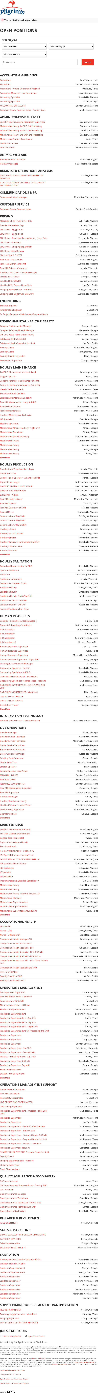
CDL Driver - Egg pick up (11, 229)
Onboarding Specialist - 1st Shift (15, 668)
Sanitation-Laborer (9, 143)
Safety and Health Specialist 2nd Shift (17, 343)
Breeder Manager (8, 732)
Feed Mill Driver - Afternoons (13, 268)
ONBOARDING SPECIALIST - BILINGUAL (19, 676)
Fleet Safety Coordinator (11, 1098)
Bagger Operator (8, 376)
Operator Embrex (8, 813)
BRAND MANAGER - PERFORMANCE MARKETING (23, 1234)
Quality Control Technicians (13, 1211)
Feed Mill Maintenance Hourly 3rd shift (18, 402)
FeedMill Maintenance (10, 410)
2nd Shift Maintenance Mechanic (15, 829)
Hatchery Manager (9, 796)
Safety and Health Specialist (13, 339)
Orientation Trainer (9, 705)
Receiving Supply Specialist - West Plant (18, 1314)
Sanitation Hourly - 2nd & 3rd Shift (16, 596)
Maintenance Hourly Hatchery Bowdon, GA (20, 893)
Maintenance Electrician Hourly (14, 436)
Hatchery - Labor (8, 529)
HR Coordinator (7, 629)
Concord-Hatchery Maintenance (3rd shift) (20, 385)
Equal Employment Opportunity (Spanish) (14, 1383)
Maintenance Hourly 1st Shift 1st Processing (21, 126)
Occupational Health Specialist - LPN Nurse (20, 956)
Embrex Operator (8, 766)
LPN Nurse (5, 926)
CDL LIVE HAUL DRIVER (11, 255)
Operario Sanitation (9, 570)
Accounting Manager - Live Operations (18, 93)
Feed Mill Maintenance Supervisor (16, 788)
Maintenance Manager (10, 898)
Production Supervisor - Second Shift (17, 1052)
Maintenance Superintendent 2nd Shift (18, 910)
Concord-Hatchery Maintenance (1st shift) (19, 380)
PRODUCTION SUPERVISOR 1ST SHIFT (18, 1056)
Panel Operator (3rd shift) (12, 1001)
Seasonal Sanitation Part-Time (14, 609)
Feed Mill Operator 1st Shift (13, 507)
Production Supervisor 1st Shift (15, 1147)
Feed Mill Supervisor (9, 792)
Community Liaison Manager (13, 197)
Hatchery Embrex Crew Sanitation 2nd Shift (20, 1259)
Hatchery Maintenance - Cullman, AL (17, 850)
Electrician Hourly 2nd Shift (12, 393)
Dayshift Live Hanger (10, 482)
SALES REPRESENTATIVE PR (13, 1247)
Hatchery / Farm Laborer (11, 533)
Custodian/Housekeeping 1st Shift (16, 566)
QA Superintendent (9, 1181)
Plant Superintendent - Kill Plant (15, 1005)
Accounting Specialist (10, 97)
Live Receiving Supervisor (12, 809)
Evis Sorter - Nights (9, 494)
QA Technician (6, 1189)
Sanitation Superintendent (12, 1268)
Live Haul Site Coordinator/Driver (15, 805)
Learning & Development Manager (16, 663)
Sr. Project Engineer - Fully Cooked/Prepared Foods (24, 314)
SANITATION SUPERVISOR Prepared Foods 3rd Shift (24, 1152)
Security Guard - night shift (12, 356)
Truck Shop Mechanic (10, 1169)
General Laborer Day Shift (12, 516)
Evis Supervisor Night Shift (12, 992)
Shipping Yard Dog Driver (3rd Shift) (17, 293)
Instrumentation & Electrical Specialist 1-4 (19, 880)
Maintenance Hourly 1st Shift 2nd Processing (21, 130)
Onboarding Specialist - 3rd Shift (15, 672)
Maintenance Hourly (9, 440)
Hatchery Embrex (8, 537)
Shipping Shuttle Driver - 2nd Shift (16, 289)
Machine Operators (9, 423)
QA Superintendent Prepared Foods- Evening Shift (23, 1185)
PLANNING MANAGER (10, 1309)
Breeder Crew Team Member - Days (17, 469)
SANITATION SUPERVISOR (12, 1073)
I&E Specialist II (7, 419)
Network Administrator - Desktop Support (20, 720)
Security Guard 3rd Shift (11, 976)
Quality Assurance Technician (14, 1198)
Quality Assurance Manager (13, 1194)
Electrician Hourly (8, 846)
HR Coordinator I (8, 642)
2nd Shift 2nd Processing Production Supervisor (22, 122)
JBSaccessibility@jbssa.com (41, 1359)
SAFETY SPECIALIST (9, 972)
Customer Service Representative (15, 209)
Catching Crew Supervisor (12, 758)
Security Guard (7, 347)
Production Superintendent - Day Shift (18, 1018)
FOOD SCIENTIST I (8, 1222)
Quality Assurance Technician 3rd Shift (18, 1206)
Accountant (5, 80)
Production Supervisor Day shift (15, 1065)
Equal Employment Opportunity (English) (14, 1379)
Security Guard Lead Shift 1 (12, 980)
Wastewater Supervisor (11, 360)
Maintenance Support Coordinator (16, 139)
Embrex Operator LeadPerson (14, 771)
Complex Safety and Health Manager (17, 330)
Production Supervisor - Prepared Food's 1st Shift (23, 1135)
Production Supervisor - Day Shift (16, 1048)
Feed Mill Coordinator (10, 1093)
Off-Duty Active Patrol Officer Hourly (17, 334)
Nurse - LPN (6, 930)
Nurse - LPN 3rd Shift (10, 935)
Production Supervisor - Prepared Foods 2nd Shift (23, 1139)
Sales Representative (10, 1243)
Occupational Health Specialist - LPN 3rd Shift (21, 952)
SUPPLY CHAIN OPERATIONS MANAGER (19, 1322)
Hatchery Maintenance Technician (16, 415)
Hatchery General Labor (11, 546)
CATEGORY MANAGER (10, 1239)
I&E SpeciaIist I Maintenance (13, 863)
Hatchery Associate (9, 163)
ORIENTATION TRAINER (11, 696)
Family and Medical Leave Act (10, 1375)
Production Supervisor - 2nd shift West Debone (22, 1126)
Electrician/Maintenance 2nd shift (15, 397)
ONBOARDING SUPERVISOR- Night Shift (19, 692)
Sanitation (5, 574)
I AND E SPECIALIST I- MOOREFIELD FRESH (20, 859)
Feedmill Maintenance (10, 406)
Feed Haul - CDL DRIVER (11, 259)
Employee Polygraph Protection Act (12, 1370)
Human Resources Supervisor (14, 646)
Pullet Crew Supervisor (10, 1069)
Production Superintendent (13, 1009)
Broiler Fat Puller (8, 473)
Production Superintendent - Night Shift (19, 1026)
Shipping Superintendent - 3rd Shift (17, 1160)
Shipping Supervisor (9, 1165)
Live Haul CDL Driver (9, 276)
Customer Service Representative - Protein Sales (22, 110)
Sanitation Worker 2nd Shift (13, 604)
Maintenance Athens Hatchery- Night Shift (20, 428)
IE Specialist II (6, 876)
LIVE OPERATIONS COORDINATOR (16, 1102)
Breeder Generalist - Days (12, 225)
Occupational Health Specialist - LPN (17, 947)
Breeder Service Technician (13, 159)
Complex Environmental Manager (16, 326)
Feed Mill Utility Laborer (11, 499)
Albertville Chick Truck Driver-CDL (16, 221)
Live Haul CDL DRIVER (10, 281)
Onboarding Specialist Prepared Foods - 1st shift (23, 680)
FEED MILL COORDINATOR (12, 783)
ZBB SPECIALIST (7, 147)
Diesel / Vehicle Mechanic (12, 389)
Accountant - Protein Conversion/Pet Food (20, 88)
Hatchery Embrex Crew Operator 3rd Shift (19, 542)
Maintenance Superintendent (14, 902)
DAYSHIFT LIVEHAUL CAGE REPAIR (16, 486)
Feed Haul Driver (8, 779)
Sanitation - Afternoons (11, 579)
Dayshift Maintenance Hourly (14, 842)
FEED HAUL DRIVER (9, 775)
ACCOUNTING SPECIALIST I (13, 105)
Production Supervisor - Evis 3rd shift (17, 1130)
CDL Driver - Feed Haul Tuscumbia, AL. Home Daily (23, 238)
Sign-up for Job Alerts (35, 1336)
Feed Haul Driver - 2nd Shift (13, 263)
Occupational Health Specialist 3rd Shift (18, 967)
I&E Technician (7, 868)
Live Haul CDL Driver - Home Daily (16, 285)
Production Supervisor (10, 1035)
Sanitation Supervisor (10, 1276)
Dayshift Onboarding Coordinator (16, 625)
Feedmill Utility (7, 512)
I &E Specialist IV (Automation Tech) (16, 855)
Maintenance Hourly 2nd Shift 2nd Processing (21, 134)
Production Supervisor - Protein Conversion (20, 1143)
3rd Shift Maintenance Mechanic (15, 833)
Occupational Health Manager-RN (16, 939)
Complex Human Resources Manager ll (18, 620)
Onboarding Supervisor (11, 1106)
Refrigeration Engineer (11, 309)
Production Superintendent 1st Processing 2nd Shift (24, 1030)
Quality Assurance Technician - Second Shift (20, 1202)
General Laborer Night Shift (13, 525)
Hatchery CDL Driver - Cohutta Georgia (18, 272)
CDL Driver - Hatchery (10, 242)
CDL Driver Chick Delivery (12, 251)
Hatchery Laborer (8, 550)
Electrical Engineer (8, 305)
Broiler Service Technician (12, 745)
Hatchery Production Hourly (13, 801)
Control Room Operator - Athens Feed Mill (20, 477)
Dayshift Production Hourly (13, 490)
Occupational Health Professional (16, 943)
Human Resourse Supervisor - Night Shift (19, 659)
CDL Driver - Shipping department (16, 246)
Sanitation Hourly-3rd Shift (12, 1263)
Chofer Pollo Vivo (8, 762)
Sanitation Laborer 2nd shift (13, 600)
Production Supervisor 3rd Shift (15, 1061)
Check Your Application (10, 1336)
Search (87, 62)
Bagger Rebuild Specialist (12, 838)
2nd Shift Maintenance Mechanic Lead (18, 372)
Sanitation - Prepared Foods (13, 583)
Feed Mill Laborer (8, 503)
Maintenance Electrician (11, 432)
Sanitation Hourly (8, 587)
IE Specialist (5, 872)
